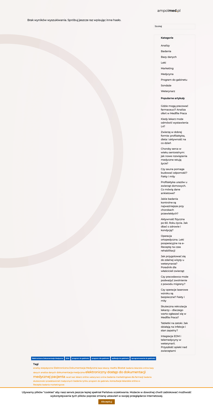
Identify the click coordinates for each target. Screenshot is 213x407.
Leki (163, 62)
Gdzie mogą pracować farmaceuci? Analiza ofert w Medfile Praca (174, 110)
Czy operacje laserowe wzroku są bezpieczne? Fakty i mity (174, 295)
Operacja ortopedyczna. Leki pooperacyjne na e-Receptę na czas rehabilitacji (172, 243)
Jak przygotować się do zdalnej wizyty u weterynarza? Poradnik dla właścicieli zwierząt (173, 264)
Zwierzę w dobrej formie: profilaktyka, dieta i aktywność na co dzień (173, 138)
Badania (166, 51)
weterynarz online (97, 377)
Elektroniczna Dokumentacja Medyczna (47, 358)
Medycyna (167, 74)
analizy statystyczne (43, 368)
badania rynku (80, 381)
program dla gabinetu (100, 358)
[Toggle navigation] (33, 11)
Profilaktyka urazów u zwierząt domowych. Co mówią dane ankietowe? (174, 188)
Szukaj (158, 26)
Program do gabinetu (174, 79)
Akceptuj (106, 401)
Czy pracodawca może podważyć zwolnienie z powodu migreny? (174, 280)
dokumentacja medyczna (71, 372)
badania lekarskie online (137, 368)
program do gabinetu (80, 358)
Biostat (121, 368)
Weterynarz (168, 91)
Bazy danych (169, 57)
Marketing (167, 68)
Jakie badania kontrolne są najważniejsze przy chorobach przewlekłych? (172, 206)
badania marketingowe (53, 385)
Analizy (165, 45)
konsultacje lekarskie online (124, 381)
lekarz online (82, 377)
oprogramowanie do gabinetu (143, 358)
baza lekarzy (103, 368)
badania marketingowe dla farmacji (125, 377)
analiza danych (48, 372)
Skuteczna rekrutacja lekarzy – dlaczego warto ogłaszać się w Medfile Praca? (174, 312)
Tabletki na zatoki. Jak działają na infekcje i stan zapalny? (174, 327)
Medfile (113, 368)
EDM (67, 358)
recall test (70, 377)
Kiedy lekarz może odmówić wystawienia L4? (174, 123)
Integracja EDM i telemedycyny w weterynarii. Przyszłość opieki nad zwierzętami (174, 343)
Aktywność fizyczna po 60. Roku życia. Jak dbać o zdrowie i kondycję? (174, 225)
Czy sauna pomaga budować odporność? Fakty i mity (174, 173)
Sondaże (166, 85)
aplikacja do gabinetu (120, 358)
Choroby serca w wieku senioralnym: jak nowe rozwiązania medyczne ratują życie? (174, 156)
